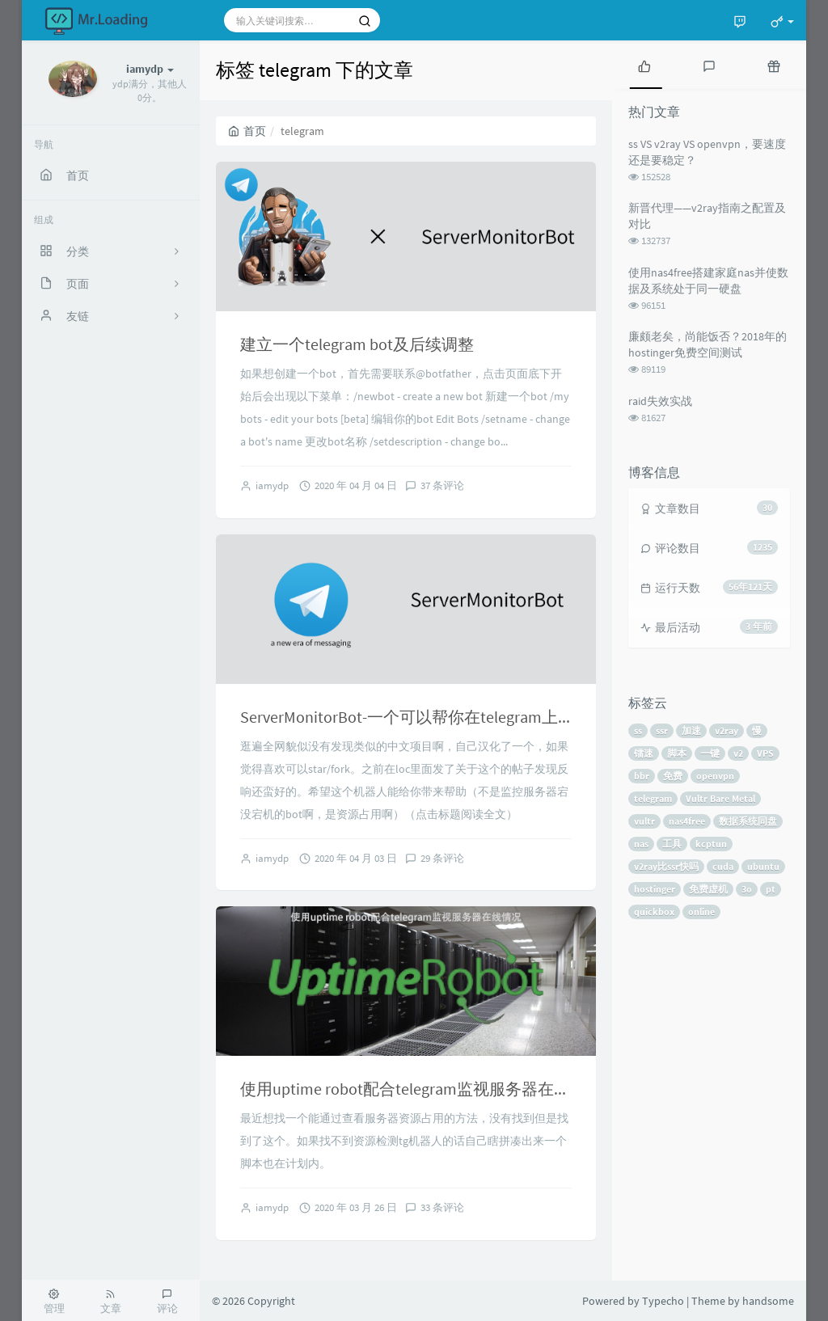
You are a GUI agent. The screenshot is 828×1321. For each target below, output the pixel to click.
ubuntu (763, 866)
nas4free (687, 821)
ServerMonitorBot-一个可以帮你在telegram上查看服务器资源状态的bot (491, 717)
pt (770, 889)
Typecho (663, 1301)
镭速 (643, 753)
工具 (672, 844)
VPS (765, 753)
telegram (653, 798)
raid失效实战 (660, 401)
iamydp (272, 485)
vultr (644, 821)
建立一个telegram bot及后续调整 (357, 344)
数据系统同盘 (748, 821)
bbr (641, 776)
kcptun (711, 844)
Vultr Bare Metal (720, 798)
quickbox (654, 911)
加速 (691, 730)
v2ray (726, 730)
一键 (710, 753)
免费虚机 (708, 889)
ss (638, 730)
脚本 (676, 753)
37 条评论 (442, 485)
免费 (672, 776)
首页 (247, 131)
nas (641, 844)
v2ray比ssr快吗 (666, 866)
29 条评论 (442, 858)
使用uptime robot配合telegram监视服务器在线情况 (421, 1088)
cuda (722, 866)
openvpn (715, 776)
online (701, 911)
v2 (738, 753)
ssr (662, 730)
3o (746, 889)
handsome (768, 1301)
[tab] (644, 64)
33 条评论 (442, 1207)
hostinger (654, 889)
